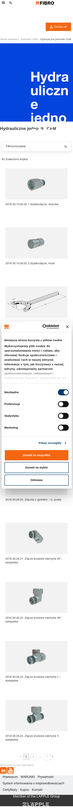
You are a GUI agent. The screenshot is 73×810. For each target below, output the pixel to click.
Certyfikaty (10, 790)
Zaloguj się (58, 26)
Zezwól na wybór (36, 467)
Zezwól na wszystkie (36, 455)
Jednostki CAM (28, 39)
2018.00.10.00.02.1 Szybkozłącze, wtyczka (31, 204)
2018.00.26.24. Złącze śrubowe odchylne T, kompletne (32, 738)
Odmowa (36, 480)
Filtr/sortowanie (36, 146)
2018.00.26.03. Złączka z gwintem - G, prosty (33, 500)
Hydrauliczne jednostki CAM (55, 39)
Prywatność (46, 777)
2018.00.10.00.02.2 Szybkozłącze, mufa (30, 263)
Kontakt (37, 790)
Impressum (10, 777)
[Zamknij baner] (67, 326)
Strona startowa (8, 39)
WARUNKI (28, 777)
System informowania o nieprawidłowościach (33, 783)
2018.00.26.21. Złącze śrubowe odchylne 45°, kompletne (33, 561)
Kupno (24, 790)
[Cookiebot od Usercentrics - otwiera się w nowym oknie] (44, 326)
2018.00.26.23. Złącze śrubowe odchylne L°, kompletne (32, 679)
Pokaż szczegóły (50, 443)
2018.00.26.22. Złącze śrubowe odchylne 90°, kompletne (33, 620)
